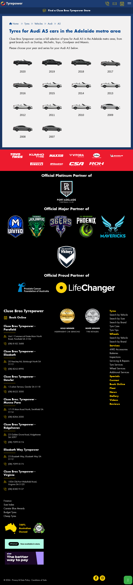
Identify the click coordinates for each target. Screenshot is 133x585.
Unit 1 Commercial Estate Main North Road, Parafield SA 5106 (25, 337)
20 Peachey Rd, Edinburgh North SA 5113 (24, 362)
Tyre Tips (114, 330)
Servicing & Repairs (119, 360)
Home (14, 23)
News (113, 392)
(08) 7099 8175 (16, 464)
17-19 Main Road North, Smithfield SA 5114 (25, 410)
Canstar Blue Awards (14, 508)
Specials (115, 376)
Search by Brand (118, 322)
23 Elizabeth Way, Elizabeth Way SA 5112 (24, 457)
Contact (114, 380)
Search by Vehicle (119, 314)
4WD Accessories (119, 349)
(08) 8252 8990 (16, 369)
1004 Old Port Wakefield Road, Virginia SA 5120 (22, 483)
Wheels (114, 334)
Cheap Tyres (10, 516)
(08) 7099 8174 (16, 442)
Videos (114, 400)
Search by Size (117, 318)
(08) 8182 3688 (16, 343)
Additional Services (119, 372)
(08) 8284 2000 (16, 417)
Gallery (114, 396)
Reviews (115, 404)
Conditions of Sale (39, 580)
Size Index (9, 504)
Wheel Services (117, 368)
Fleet (113, 388)
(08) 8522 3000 (16, 391)
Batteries (114, 353)
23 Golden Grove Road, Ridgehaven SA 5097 (24, 436)
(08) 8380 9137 (16, 489)
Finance (7, 500)
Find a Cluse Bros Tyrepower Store (66, 10)
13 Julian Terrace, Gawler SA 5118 (24, 386)
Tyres (113, 311)
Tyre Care (114, 326)
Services (115, 345)
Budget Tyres (10, 512)
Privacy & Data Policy (21, 580)
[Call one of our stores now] (128, 580)
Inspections (115, 357)
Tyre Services (116, 364)
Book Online (117, 384)
